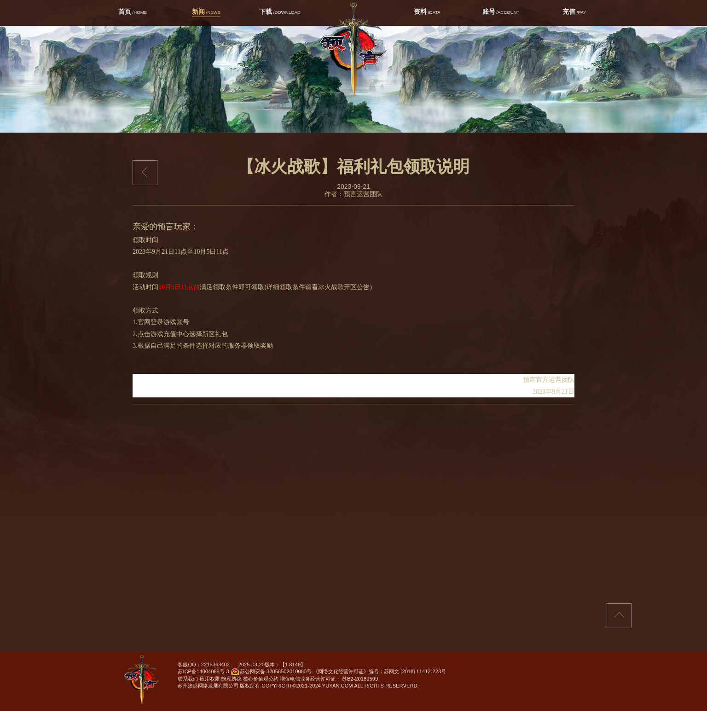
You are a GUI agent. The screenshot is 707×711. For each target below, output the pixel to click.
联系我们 (188, 679)
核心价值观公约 (260, 679)
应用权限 (210, 679)
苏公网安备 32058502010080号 (271, 672)
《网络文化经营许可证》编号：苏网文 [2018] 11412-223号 (379, 671)
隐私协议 (231, 679)
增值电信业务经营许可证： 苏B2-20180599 (329, 679)
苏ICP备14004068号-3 (203, 671)
